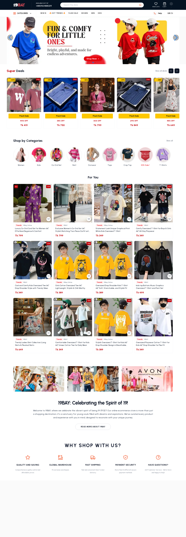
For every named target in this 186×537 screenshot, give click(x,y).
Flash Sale (73, 13)
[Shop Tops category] (110, 157)
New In (43, 13)
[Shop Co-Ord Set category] (57, 157)
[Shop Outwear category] (92, 157)
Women (84, 13)
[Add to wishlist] (48, 219)
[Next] (177, 70)
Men (93, 13)
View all (169, 140)
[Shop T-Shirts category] (163, 157)
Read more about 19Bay (93, 426)
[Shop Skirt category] (74, 157)
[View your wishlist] (156, 5)
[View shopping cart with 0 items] (164, 5)
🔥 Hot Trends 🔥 (57, 13)
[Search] (140, 5)
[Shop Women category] (21, 157)
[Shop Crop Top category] (128, 157)
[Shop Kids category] (39, 157)
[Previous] (171, 70)
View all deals (161, 71)
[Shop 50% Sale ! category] (145, 157)
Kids (100, 13)
